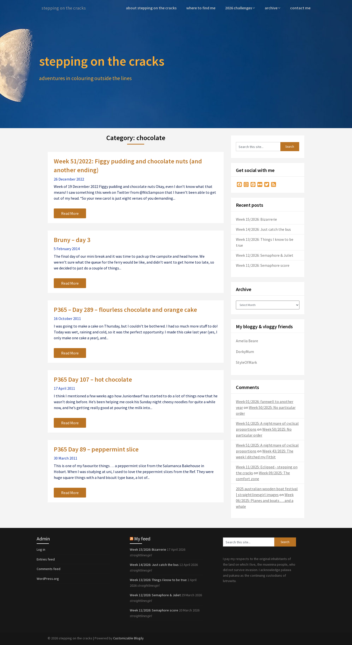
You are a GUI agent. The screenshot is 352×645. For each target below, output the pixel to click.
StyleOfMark (246, 362)
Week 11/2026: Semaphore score (262, 265)
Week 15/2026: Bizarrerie (256, 219)
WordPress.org (48, 578)
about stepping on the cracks (154, 7)
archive (272, 7)
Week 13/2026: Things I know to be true (158, 579)
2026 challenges (240, 7)
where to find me (203, 7)
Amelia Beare (247, 340)
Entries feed (46, 559)
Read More (70, 213)
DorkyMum (245, 351)
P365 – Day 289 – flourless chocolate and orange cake (125, 309)
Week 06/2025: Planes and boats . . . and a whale (265, 500)
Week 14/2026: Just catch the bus (263, 229)
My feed (142, 538)
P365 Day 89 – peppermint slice (96, 449)
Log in (41, 549)
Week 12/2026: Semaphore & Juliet (264, 255)
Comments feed (48, 568)
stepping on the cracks (65, 8)
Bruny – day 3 (72, 239)
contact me (300, 7)
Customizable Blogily (128, 638)
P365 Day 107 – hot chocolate (93, 379)
